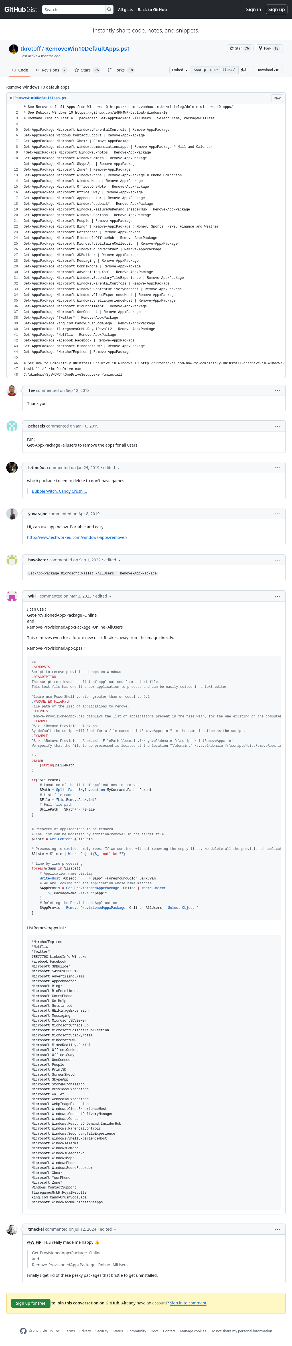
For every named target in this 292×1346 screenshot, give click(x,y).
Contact (169, 1331)
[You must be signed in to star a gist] (240, 48)
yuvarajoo (38, 513)
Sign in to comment (188, 1303)
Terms (70, 1331)
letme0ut (37, 467)
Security (102, 1331)
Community (136, 1331)
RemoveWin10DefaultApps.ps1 (87, 48)
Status (118, 1331)
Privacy (85, 1331)
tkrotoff (31, 48)
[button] (243, 70)
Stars (87, 70)
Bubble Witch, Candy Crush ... (59, 491)
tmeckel (36, 1229)
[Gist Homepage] (21, 9)
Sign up (276, 9)
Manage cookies (193, 1331)
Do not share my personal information (241, 1331)
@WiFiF (34, 1242)
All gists (125, 9)
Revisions (51, 70)
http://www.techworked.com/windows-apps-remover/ (77, 537)
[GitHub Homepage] (23, 1331)
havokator (38, 559)
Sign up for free (31, 1303)
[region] (146, 241)
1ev (31, 390)
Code (19, 70)
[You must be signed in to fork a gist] (269, 48)
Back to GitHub (152, 9)
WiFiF (33, 596)
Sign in (253, 9)
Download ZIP (267, 69)
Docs (155, 1331)
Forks (121, 70)
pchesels (36, 426)
